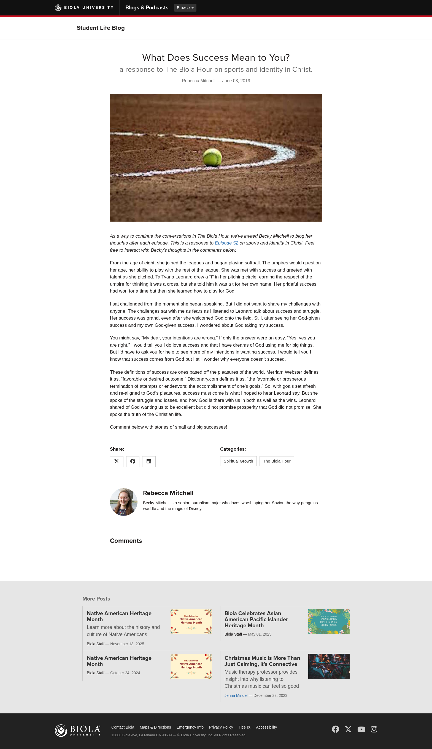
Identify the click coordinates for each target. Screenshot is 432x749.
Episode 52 (226, 243)
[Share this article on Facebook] (133, 461)
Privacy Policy (221, 727)
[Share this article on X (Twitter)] (116, 461)
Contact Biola (122, 727)
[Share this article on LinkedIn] (149, 461)
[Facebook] (335, 729)
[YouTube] (361, 729)
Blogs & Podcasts (147, 7)
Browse (185, 8)
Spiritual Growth (238, 461)
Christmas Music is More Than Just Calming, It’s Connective (262, 661)
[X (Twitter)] (348, 729)
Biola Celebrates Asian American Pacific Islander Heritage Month (256, 619)
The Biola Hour (277, 461)
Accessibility (266, 727)
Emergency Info (190, 727)
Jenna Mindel (236, 695)
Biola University (89, 7)
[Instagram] (374, 729)
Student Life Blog (101, 27)
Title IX (244, 727)
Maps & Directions (155, 727)
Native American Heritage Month (119, 616)
